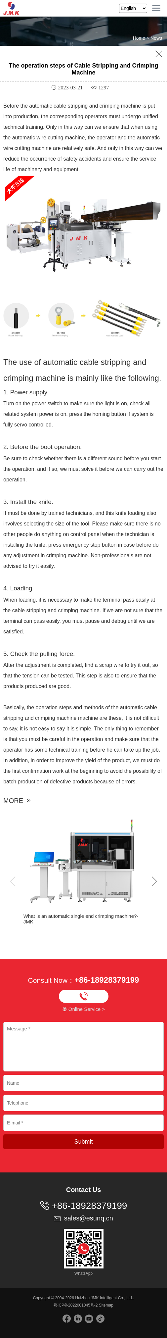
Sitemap (106, 1305)
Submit (83, 1141)
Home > (141, 38)
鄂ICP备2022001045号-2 (76, 1305)
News (156, 38)
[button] (154, 881)
